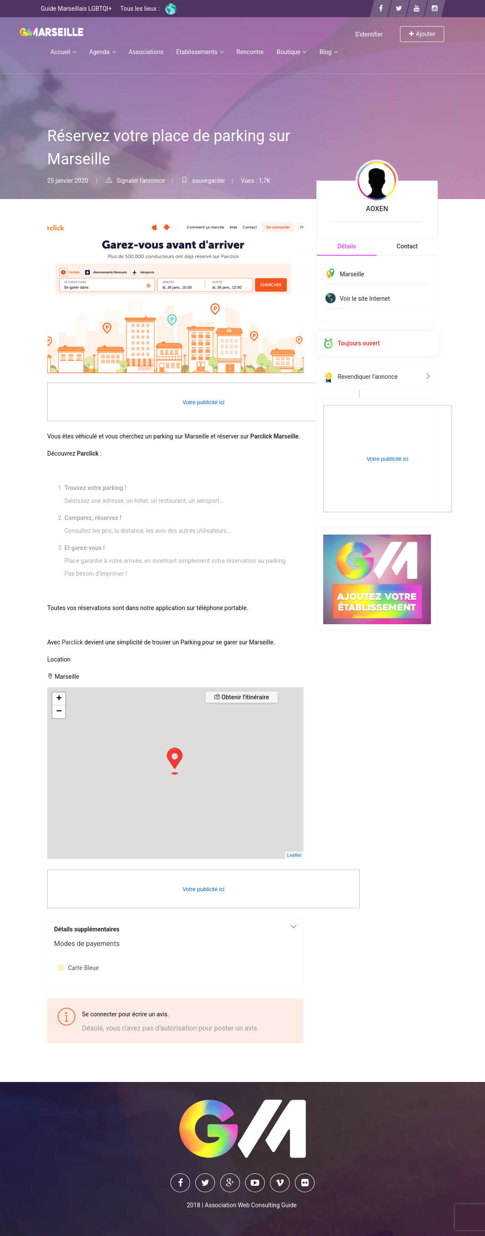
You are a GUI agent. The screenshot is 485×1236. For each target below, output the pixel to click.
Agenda (102, 51)
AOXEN (377, 209)
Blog (328, 51)
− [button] (59, 711)
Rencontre (250, 51)
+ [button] (59, 698)
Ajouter (422, 33)
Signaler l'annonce (135, 180)
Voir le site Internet (365, 298)
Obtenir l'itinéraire (241, 697)
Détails (346, 246)
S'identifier (369, 34)
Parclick (72, 642)
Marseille (352, 274)
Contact (407, 246)
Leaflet (294, 855)
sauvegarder (203, 180)
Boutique (291, 51)
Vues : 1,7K (255, 180)
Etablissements (200, 51)
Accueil (63, 51)
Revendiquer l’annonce (377, 376)
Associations (146, 51)
